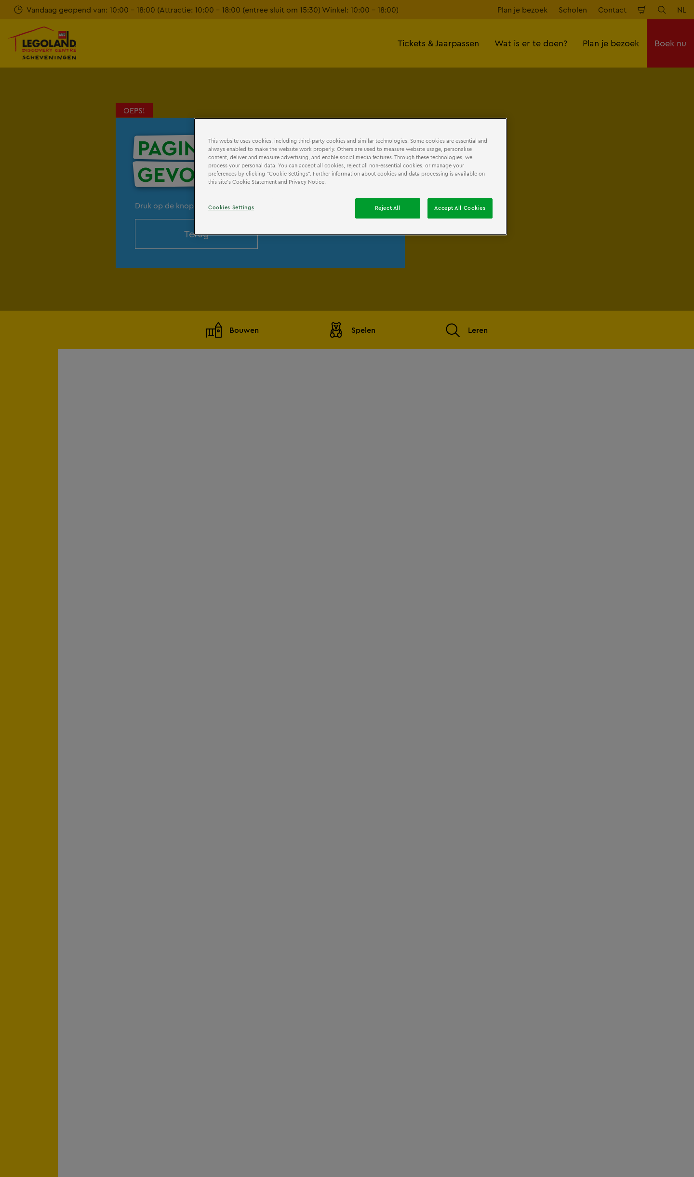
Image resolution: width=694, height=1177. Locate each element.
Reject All (387, 208)
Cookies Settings (231, 207)
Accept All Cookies (459, 208)
